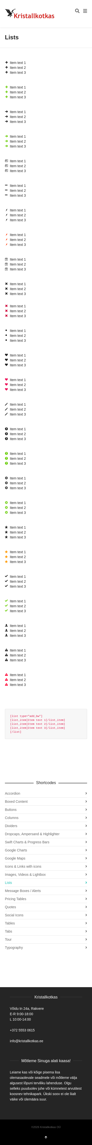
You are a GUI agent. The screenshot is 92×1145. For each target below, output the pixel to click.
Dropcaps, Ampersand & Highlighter (32, 834)
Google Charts (16, 850)
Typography (14, 948)
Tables (10, 923)
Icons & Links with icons (23, 866)
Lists (8, 883)
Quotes (10, 907)
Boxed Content (16, 801)
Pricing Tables (15, 899)
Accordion (12, 793)
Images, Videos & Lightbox (25, 875)
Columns (11, 818)
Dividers (11, 826)
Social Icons (14, 915)
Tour (8, 939)
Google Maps (15, 858)
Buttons (10, 810)
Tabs (8, 931)
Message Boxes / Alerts (23, 891)
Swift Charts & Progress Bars (27, 842)
